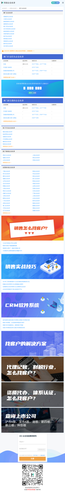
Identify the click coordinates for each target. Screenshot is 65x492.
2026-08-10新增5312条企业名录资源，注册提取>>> (19, 51)
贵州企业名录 (36, 200)
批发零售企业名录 (7, 134)
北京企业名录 (6, 183)
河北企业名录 (36, 173)
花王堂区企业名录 (8, 46)
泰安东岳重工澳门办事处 (9, 74)
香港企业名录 (36, 171)
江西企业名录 (6, 188)
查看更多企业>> (7, 162)
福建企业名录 (6, 157)
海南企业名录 (36, 203)
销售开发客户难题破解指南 (10, 245)
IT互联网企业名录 (7, 139)
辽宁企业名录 (6, 210)
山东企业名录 (6, 160)
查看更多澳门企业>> (9, 77)
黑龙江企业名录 (7, 155)
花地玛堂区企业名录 (8, 33)
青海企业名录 (36, 181)
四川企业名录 (6, 173)
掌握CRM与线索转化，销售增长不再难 (13, 325)
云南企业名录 (6, 195)
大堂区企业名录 (7, 19)
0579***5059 (35, 67)
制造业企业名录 (7, 144)
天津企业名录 (6, 208)
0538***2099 (35, 74)
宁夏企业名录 (6, 171)
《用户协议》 (35, 455)
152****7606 (43, 64)
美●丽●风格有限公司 (8, 70)
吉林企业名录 (6, 203)
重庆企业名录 (6, 176)
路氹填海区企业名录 (8, 31)
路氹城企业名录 (7, 38)
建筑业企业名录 (7, 141)
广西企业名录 (36, 193)
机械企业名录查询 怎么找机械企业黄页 (13, 284)
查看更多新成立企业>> (10, 121)
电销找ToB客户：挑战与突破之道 (11, 248)
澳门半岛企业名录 (8, 26)
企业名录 (4, 8)
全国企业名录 (13, 8)
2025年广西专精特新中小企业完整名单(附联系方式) (16, 281)
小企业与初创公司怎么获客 (10, 243)
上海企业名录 (36, 155)
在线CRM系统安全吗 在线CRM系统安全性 (14, 327)
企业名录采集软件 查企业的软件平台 (12, 289)
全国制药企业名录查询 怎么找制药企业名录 (14, 286)
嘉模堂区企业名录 (8, 24)
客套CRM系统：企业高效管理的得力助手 (13, 322)
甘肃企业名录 (36, 188)
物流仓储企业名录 (7, 131)
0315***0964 (35, 64)
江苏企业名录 (36, 191)
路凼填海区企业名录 (8, 21)
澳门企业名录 (6, 205)
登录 (53, 2)
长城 (4, 64)
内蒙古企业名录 (7, 193)
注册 (57, 2)
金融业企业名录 (7, 136)
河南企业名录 (36, 160)
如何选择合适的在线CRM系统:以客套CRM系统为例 (16, 320)
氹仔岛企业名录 (7, 36)
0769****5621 (43, 70)
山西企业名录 (36, 186)
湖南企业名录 (36, 208)
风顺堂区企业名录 (8, 16)
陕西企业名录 (6, 198)
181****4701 (35, 70)
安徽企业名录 (36, 210)
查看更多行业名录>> (8, 146)
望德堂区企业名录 (8, 41)
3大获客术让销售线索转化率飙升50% (12, 250)
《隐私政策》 (43, 455)
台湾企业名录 (6, 181)
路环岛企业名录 (7, 43)
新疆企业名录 (36, 205)
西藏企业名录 (6, 186)
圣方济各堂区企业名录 (9, 29)
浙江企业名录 (36, 178)
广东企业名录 (6, 200)
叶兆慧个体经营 (7, 67)
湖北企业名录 (36, 157)
